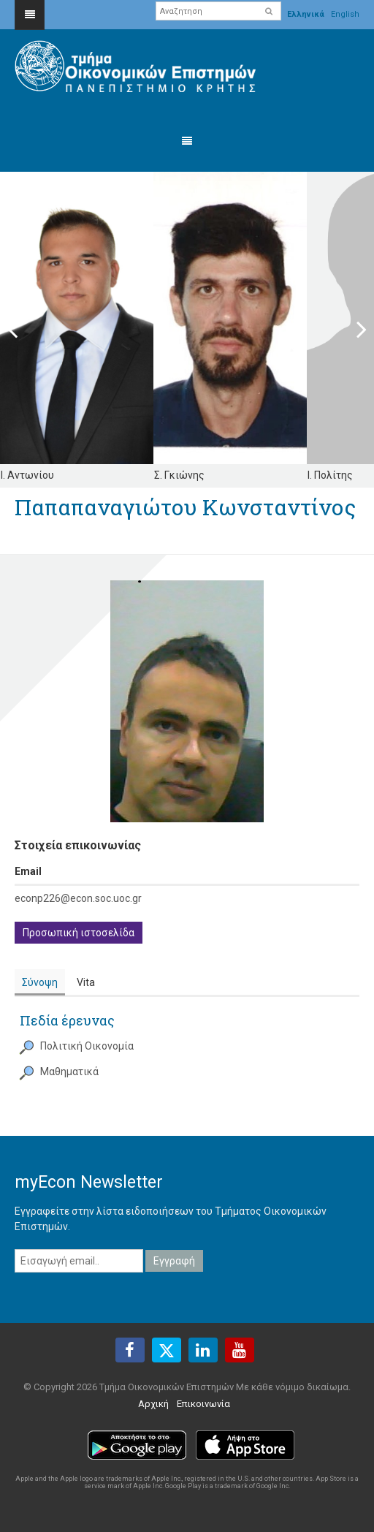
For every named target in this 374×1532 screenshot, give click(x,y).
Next (352, 329)
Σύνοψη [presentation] (40, 982)
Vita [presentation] (86, 982)
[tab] (40, 982)
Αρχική (153, 1403)
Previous (22, 329)
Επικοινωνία (203, 1403)
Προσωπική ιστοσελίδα (78, 932)
